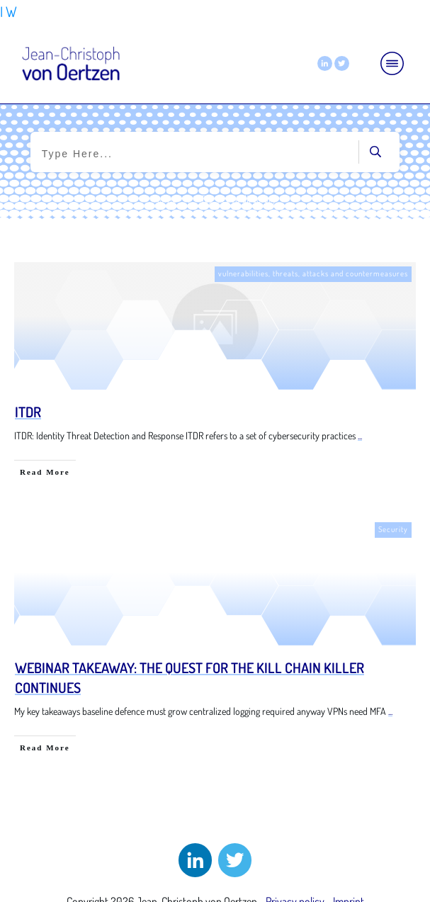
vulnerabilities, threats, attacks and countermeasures (313, 273)
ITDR (28, 411)
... (360, 435)
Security (393, 529)
